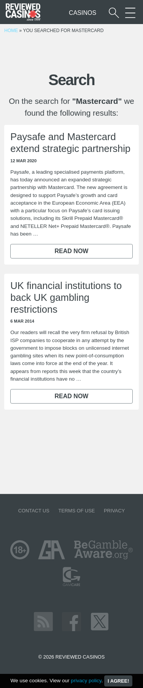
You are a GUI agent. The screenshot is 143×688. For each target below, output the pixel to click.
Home (11, 30)
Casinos (82, 13)
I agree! (118, 681)
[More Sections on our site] (130, 13)
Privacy (114, 511)
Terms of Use (76, 511)
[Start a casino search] (114, 13)
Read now (72, 251)
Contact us (33, 511)
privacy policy (86, 680)
